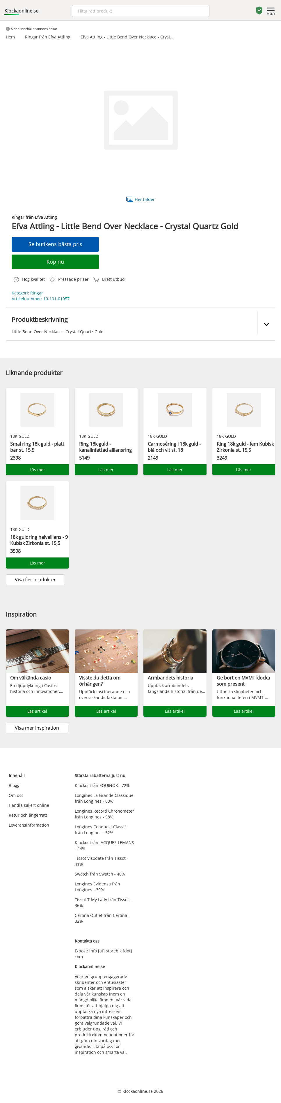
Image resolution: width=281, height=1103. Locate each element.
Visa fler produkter (35, 579)
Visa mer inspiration (37, 728)
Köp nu (55, 261)
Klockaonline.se (21, 11)
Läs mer (37, 469)
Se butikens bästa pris (55, 244)
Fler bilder (140, 199)
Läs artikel (37, 711)
